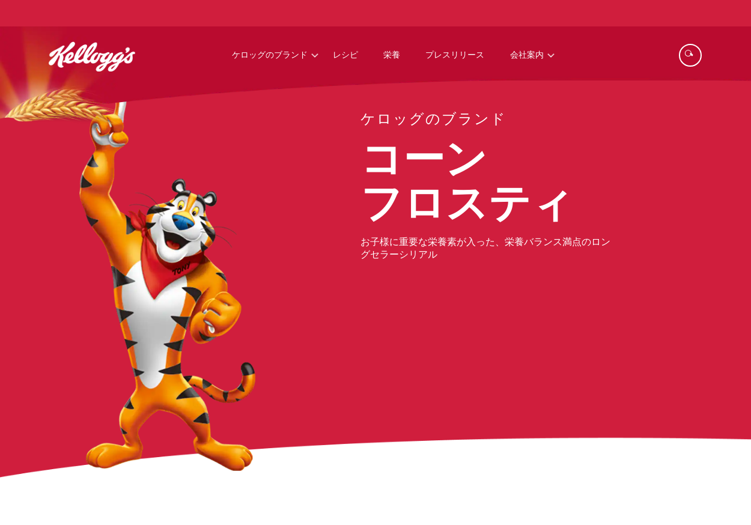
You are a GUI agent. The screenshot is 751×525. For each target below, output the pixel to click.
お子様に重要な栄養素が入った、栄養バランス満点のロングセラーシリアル (485, 248)
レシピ (345, 55)
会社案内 (527, 55)
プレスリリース (454, 55)
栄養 (391, 55)
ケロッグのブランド (270, 55)
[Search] (690, 55)
